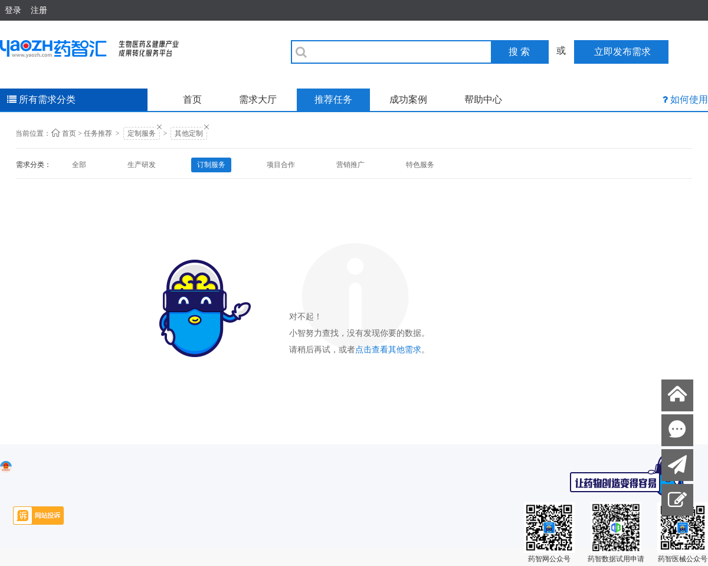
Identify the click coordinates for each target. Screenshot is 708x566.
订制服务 (211, 165)
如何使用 (689, 99)
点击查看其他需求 (388, 349)
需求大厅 (258, 99)
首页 (192, 99)
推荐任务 (333, 99)
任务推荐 (98, 133)
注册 (39, 10)
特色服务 (420, 165)
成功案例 (408, 99)
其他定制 (189, 133)
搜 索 (519, 52)
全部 (79, 165)
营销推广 (350, 165)
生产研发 (141, 165)
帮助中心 (483, 99)
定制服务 (141, 133)
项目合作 (281, 165)
